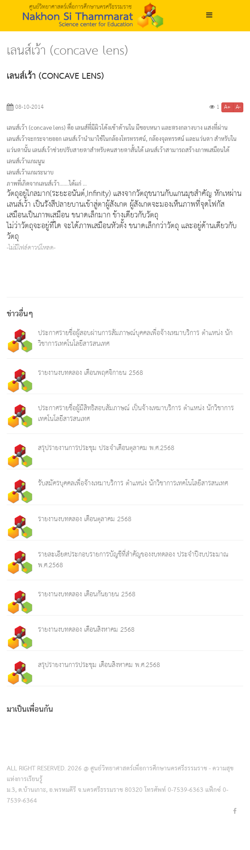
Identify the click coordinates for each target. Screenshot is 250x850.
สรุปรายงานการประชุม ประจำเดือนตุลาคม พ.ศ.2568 (106, 448)
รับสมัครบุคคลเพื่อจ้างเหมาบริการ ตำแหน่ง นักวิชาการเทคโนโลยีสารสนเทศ (133, 483)
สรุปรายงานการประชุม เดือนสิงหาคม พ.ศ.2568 (99, 665)
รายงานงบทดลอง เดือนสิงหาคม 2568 (86, 630)
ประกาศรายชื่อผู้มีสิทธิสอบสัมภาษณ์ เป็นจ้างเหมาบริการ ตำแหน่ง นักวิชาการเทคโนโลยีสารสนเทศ (136, 413)
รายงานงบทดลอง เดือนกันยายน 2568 (87, 594)
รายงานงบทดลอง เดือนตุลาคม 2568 (84, 519)
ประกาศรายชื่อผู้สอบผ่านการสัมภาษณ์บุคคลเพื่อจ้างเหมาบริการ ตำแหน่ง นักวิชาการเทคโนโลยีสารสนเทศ (135, 338)
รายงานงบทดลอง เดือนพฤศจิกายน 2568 (90, 373)
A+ (227, 107)
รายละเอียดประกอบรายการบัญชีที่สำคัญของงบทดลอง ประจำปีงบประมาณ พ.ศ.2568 (133, 559)
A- (238, 107)
